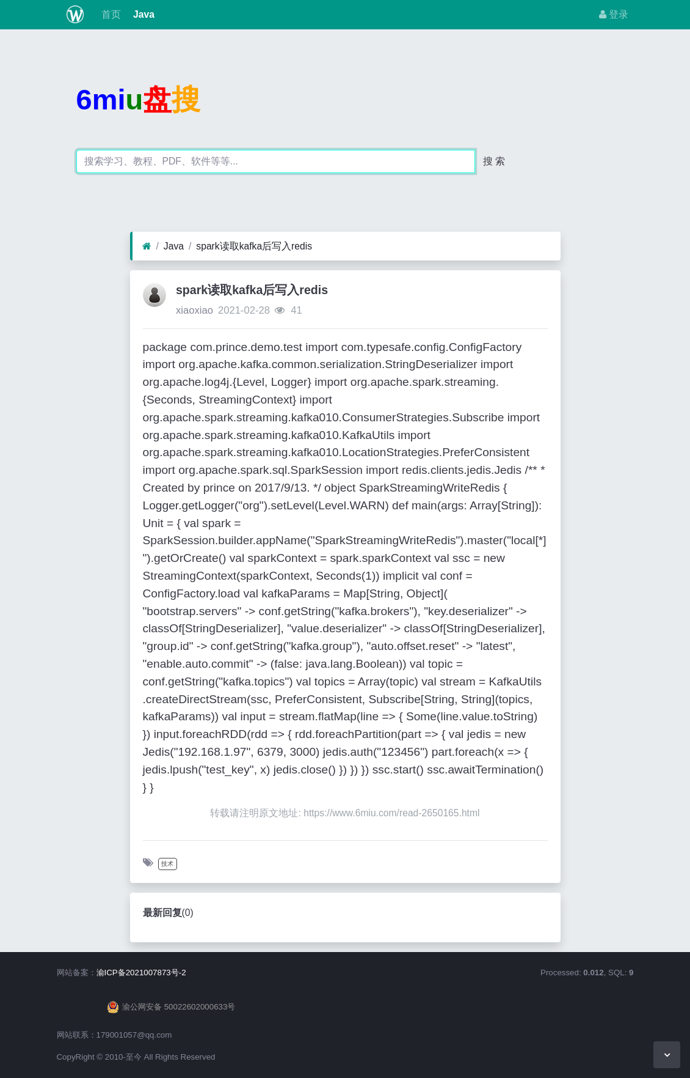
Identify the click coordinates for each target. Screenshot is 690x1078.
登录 (613, 14)
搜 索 (494, 161)
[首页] (146, 246)
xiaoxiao (194, 310)
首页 (109, 14)
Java (142, 14)
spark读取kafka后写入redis (254, 246)
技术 (167, 863)
